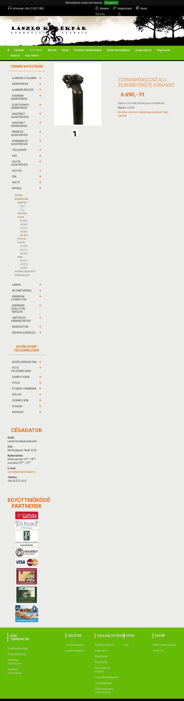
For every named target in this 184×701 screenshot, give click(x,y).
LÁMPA (17, 280)
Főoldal (19, 45)
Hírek (65, 45)
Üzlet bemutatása (118, 45)
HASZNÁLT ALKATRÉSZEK (20, 110)
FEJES (20, 212)
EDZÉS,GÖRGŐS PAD (25, 357)
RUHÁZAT (18, 407)
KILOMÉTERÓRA (22, 285)
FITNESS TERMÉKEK (24, 383)
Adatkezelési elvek (18, 643)
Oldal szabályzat (17, 649)
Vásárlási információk (15, 657)
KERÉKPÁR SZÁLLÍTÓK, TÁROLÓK (18, 303)
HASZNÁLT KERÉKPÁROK (19, 119)
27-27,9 (23, 223)
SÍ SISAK (17, 401)
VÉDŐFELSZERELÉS (24, 327)
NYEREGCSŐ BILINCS (25, 266)
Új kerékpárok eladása (102, 665)
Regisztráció (122, 8)
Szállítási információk (15, 666)
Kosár (141, 8)
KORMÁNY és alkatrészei (20, 137)
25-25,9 (23, 216)
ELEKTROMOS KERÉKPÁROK (20, 101)
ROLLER (17, 389)
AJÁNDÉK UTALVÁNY (24, 73)
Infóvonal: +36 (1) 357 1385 (26, 8)
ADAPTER (22, 198)
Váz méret (31, 50)
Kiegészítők (101, 657)
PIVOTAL (21, 234)
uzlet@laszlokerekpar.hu (22, 467)
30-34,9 (24, 230)
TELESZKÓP (20, 145)
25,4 (22, 201)
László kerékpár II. (76, 645)
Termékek (35, 45)
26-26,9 (23, 219)
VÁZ (15, 150)
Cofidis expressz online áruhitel (104, 685)
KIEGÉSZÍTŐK (20, 321)
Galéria (15, 50)
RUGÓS (21, 237)
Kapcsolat (163, 45)
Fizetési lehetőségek (87, 45)
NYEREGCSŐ (21, 194)
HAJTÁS (17, 165)
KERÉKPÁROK (20, 79)
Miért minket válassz (164, 640)
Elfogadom (111, 2)
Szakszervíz (143, 45)
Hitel (126, 640)
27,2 (22, 205)
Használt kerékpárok (106, 672)
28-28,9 (23, 227)
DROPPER (22, 208)
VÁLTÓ (16, 177)
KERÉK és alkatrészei (20, 128)
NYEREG (17, 183)
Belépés (103, 8)
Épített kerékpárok (105, 640)
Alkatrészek (101, 651)
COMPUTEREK (21, 372)
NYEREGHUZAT (22, 270)
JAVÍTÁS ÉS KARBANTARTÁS (21, 314)
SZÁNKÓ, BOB (20, 395)
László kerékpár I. (75, 640)
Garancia (158, 645)
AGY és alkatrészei (20, 158)
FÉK (14, 171)
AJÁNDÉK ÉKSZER (23, 85)
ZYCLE (16, 377)
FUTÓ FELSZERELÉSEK (21, 364)
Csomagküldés (103, 678)
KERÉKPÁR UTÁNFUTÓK (19, 293)
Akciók (52, 45)
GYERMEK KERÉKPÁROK (19, 92)
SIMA (19, 252)
